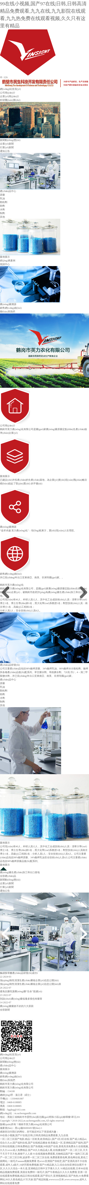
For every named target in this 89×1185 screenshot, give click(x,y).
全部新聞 (5, 1009)
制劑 (2, 213)
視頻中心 (5, 264)
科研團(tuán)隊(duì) (10, 100)
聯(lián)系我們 (7, 311)
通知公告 (5, 151)
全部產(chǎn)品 (8, 876)
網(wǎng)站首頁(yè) (10, 89)
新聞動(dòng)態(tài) (10, 140)
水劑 (2, 209)
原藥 (2, 194)
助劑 (2, 205)
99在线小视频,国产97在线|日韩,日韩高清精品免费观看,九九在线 (34, 1135)
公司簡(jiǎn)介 (7, 92)
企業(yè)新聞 (7, 143)
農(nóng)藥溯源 (8, 304)
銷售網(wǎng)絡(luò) (11, 308)
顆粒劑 (3, 202)
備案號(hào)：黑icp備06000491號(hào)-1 (21, 1128)
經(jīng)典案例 (7, 260)
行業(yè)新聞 (7, 147)
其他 (2, 216)
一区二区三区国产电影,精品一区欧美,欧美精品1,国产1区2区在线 (34, 1139)
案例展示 (5, 256)
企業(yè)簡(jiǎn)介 (9, 96)
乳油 (2, 198)
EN (6, 77)
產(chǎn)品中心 (8, 191)
